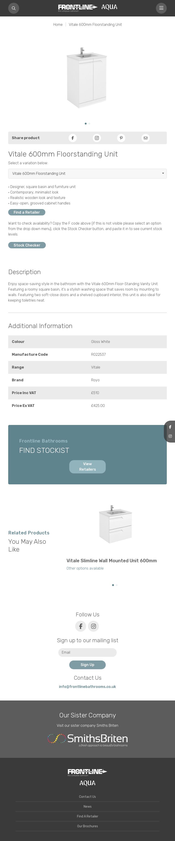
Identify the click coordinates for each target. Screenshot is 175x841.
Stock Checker (27, 245)
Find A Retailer (87, 816)
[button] (86, 124)
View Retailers (87, 467)
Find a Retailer (27, 212)
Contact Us (87, 797)
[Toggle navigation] (161, 8)
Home (58, 24)
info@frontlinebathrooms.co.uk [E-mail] (87, 686)
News (88, 807)
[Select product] (87, 174)
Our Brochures (87, 826)
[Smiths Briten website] (87, 740)
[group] (115, 537)
